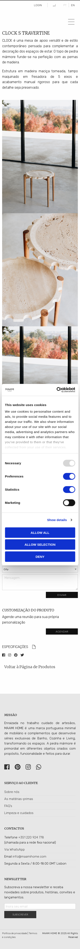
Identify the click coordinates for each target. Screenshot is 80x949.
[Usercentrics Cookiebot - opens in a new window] (57, 390)
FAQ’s (8, 806)
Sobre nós (11, 792)
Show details (57, 520)
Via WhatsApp (14, 849)
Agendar (62, 631)
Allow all (40, 532)
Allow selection (40, 544)
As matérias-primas (18, 799)
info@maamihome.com (29, 856)
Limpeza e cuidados (18, 813)
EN (73, 5)
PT (65, 5)
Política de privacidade (14, 933)
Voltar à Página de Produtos (29, 666)
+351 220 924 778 (31, 837)
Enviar (61, 595)
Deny (40, 556)
